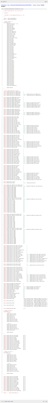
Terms (12, 401)
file (22, 8)
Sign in (46, 1)
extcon (38, 5)
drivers (34, 5)
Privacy (9, 401)
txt (43, 401)
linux (9, 5)
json (46, 401)
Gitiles (6, 401)
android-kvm (4, 5)
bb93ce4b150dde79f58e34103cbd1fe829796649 (20, 5)
